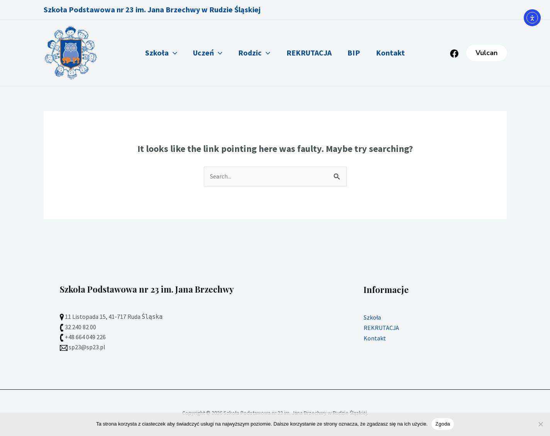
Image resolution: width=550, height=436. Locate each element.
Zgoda (442, 424)
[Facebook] (454, 53)
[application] (166, 52)
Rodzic (253, 52)
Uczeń (203, 52)
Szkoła (155, 52)
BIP (357, 52)
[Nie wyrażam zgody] (540, 424)
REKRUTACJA (310, 52)
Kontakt (396, 52)
